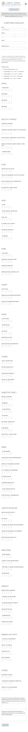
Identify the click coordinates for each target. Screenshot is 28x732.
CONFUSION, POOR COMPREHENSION (11, 457)
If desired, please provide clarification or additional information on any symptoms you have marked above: (13, 713)
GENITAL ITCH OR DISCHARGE (9, 687)
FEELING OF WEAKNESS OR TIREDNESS (12, 531)
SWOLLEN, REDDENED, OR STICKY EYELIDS (13, 175)
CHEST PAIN (4, 289)
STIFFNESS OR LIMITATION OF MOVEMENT (12, 524)
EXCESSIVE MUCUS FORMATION (10, 343)
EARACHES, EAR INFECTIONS (9, 259)
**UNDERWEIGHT (6, 615)
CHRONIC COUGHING (7, 123)
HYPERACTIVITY (6, 651)
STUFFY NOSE (5, 318)
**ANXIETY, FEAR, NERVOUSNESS (10, 560)
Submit (5, 725)
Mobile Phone (5, 46)
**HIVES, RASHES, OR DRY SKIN (9, 211)
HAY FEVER (4, 331)
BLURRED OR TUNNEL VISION (9, 187)
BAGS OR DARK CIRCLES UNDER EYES (11, 181)
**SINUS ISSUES (5, 325)
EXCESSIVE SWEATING (7, 229)
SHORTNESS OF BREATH (8, 373)
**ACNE (3, 204)
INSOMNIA (4, 106)
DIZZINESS (4, 100)
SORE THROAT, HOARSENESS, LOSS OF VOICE (13, 137)
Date (2, 27)
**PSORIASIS (4, 236)
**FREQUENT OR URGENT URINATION (11, 681)
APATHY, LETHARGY (6, 645)
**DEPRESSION (5, 573)
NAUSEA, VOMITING (6, 396)
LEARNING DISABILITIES (8, 482)
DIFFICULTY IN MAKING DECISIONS (10, 464)
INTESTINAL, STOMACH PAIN (9, 434)
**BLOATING (4, 415)
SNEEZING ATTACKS (7, 337)
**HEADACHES (5, 87)
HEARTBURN (5, 428)
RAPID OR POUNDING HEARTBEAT (10, 301)
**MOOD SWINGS (6, 554)
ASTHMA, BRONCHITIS (7, 367)
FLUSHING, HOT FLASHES (8, 223)
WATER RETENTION (6, 609)
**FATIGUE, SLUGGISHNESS (8, 638)
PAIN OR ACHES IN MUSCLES (9, 537)
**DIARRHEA (4, 403)
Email (3, 40)
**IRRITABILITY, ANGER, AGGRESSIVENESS (12, 567)
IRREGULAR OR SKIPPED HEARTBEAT (11, 295)
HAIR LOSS (4, 217)
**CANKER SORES (6, 151)
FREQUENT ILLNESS (7, 674)
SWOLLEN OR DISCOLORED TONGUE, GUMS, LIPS (13, 144)
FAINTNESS (4, 94)
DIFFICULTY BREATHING (8, 379)
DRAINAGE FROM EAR (7, 265)
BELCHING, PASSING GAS (8, 421)
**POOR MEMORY (6, 451)
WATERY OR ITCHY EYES (8, 168)
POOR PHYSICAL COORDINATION (10, 495)
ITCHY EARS (4, 253)
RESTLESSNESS (5, 657)
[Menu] (26, 4)
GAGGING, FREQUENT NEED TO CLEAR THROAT (13, 130)
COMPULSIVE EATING (7, 621)
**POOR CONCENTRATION (8, 489)
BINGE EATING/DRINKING (8, 590)
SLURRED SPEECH (6, 476)
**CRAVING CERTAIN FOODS (8, 596)
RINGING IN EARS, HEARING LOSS (10, 272)
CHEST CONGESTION (7, 360)
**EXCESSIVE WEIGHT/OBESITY (10, 602)
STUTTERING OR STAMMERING (9, 470)
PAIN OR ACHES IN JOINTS (8, 512)
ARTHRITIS (4, 518)
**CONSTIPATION (6, 409)
